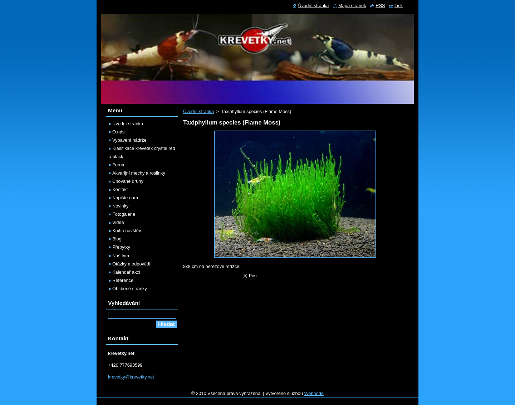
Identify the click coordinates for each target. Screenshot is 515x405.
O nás (118, 132)
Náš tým (120, 255)
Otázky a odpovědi (131, 264)
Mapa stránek (352, 5)
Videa (118, 222)
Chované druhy (127, 181)
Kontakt (120, 189)
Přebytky (121, 247)
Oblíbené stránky (129, 288)
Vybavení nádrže (129, 140)
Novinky (120, 206)
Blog (117, 238)
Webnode (314, 393)
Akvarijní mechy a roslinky (138, 173)
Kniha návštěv (126, 230)
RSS (380, 5)
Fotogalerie (123, 214)
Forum (119, 164)
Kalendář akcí (126, 272)
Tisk (398, 5)
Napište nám (125, 197)
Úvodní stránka (198, 111)
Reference (122, 280)
